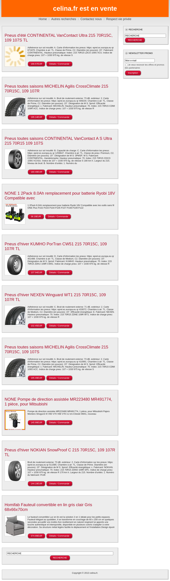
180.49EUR (36, 172)
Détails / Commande (59, 64)
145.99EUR (36, 422)
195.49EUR (36, 378)
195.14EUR (36, 117)
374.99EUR (36, 536)
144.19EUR (36, 483)
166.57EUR (36, 64)
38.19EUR (36, 216)
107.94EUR (36, 272)
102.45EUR (36, 325)
